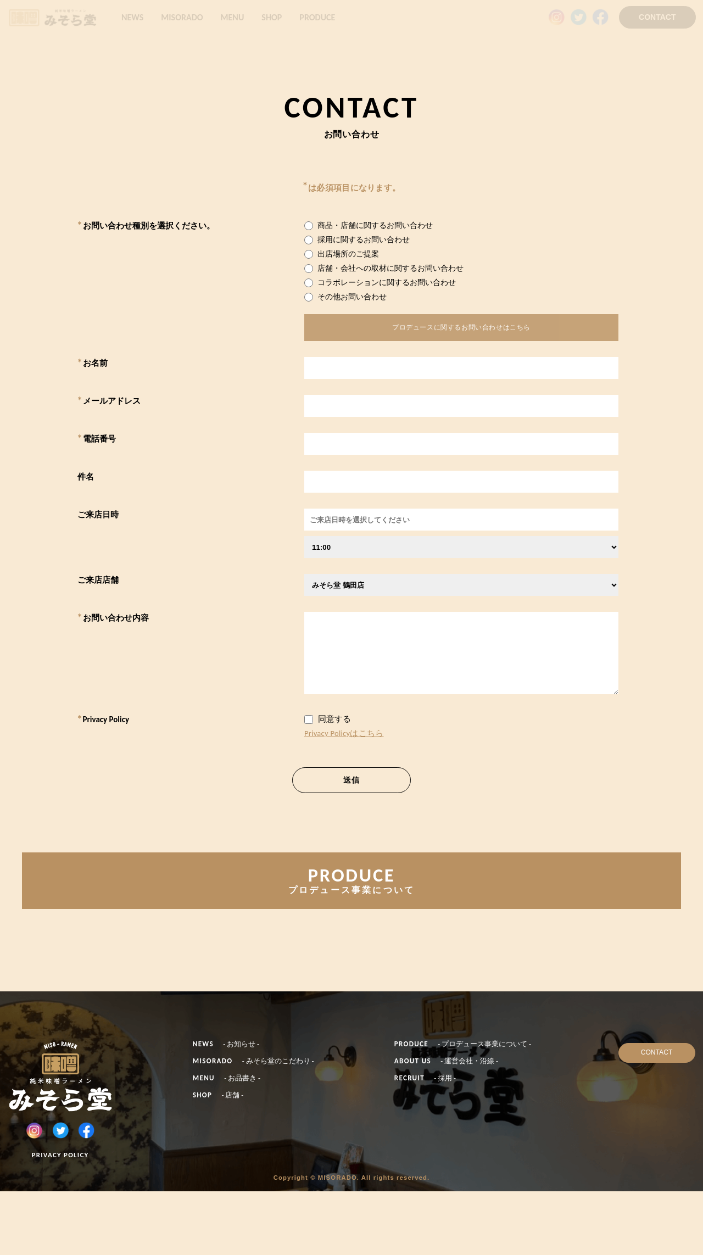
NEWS (132, 17)
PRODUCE (317, 17)
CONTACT (657, 17)
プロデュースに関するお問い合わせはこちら (461, 329)
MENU (232, 17)
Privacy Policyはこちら (344, 738)
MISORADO (182, 17)
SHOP (271, 17)
